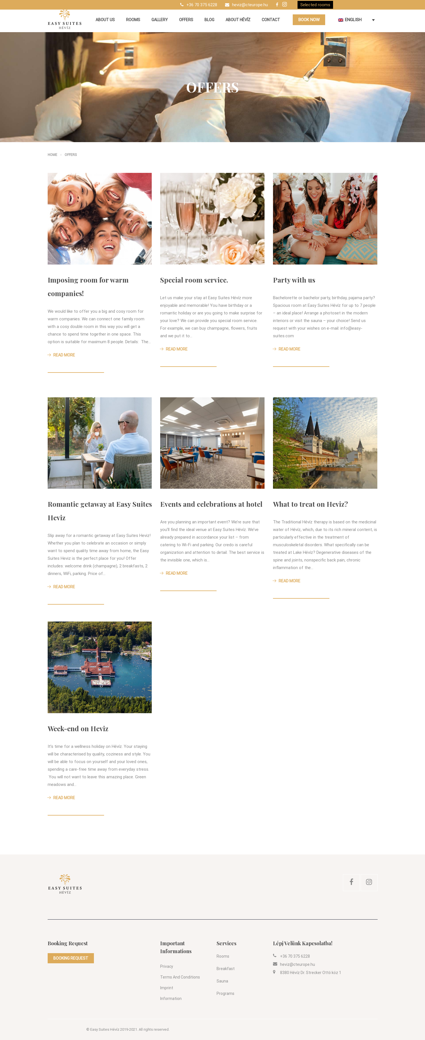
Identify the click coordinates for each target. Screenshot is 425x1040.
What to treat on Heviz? (310, 503)
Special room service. (194, 279)
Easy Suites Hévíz (104, 1029)
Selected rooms (315, 4)
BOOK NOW (309, 19)
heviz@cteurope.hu (250, 4)
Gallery (159, 19)
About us (105, 19)
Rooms (133, 19)
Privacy (166, 966)
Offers (186, 19)
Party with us (294, 279)
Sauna (222, 981)
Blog (209, 19)
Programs (225, 993)
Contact (271, 19)
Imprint (166, 988)
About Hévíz (238, 19)
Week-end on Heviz (78, 728)
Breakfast (226, 968)
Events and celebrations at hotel (211, 503)
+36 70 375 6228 (201, 4)
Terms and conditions (180, 977)
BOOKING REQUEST (70, 958)
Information (171, 998)
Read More (61, 355)
